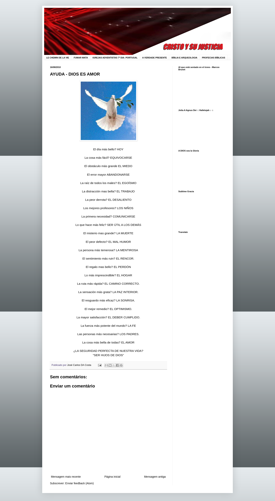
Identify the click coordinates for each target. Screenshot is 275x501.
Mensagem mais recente (66, 476)
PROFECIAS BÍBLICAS (213, 57)
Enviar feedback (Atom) (79, 483)
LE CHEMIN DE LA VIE (57, 57)
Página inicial (112, 476)
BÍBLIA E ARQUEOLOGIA (184, 57)
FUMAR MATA (81, 57)
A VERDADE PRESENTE (154, 57)
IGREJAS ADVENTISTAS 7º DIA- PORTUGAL (115, 57)
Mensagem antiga (155, 476)
